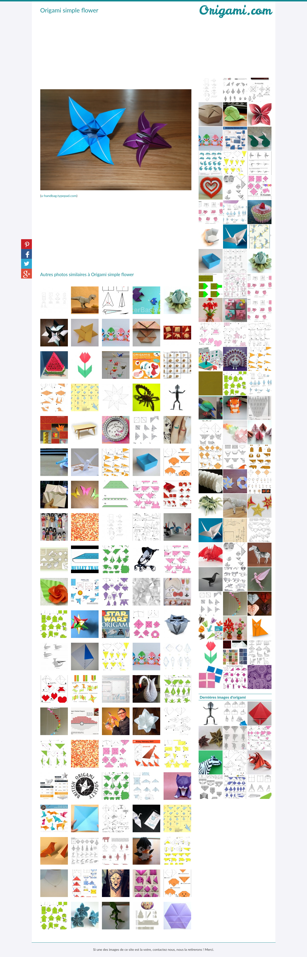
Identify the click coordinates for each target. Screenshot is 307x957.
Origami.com (235, 10)
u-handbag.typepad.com (59, 196)
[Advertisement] (115, 50)
